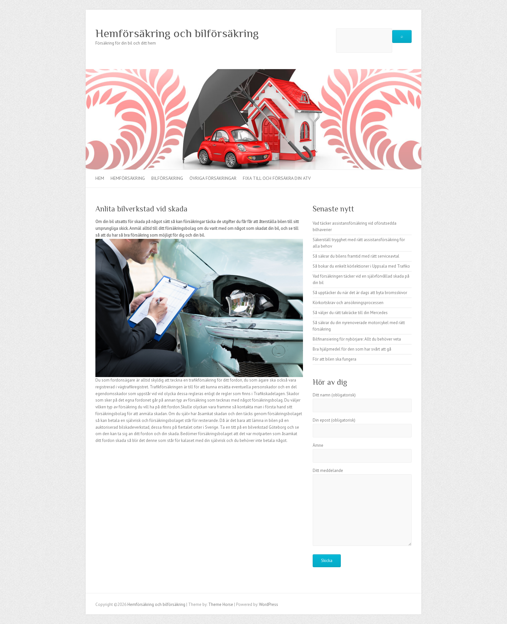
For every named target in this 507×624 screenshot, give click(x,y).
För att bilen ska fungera (334, 359)
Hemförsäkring (128, 178)
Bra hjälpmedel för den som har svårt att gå (352, 349)
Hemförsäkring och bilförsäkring (177, 33)
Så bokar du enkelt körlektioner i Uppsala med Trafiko (361, 266)
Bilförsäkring (167, 178)
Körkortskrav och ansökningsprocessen (348, 302)
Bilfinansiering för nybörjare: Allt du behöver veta (357, 339)
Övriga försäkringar (212, 178)
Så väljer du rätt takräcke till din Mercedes (350, 312)
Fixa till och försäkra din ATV (277, 178)
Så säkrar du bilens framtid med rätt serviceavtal (356, 256)
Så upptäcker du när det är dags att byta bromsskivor (360, 292)
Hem (99, 178)
